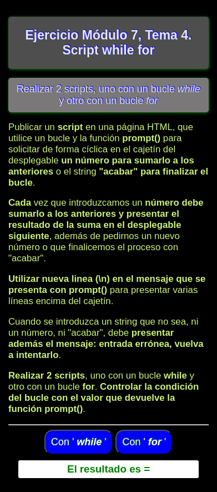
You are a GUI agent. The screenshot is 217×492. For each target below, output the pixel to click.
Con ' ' (79, 442)
